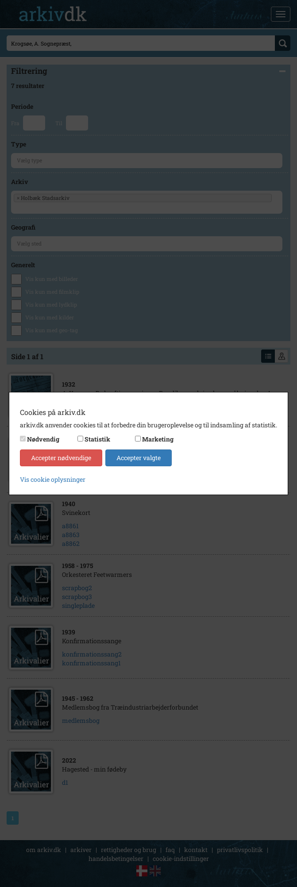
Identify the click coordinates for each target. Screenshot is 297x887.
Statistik (97, 439)
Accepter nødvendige (61, 457)
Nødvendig (43, 439)
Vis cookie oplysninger (52, 479)
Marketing (158, 439)
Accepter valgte (138, 457)
